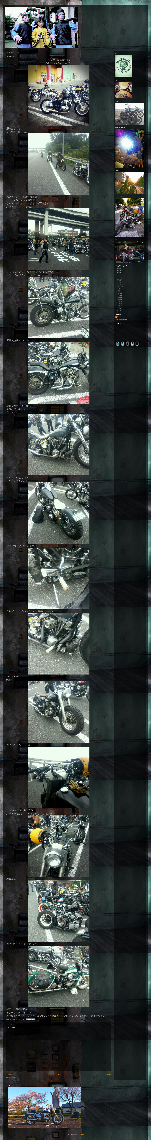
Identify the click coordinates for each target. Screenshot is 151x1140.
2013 (118, 277)
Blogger (82, 1134)
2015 (118, 272)
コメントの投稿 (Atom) (14, 1077)
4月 (119, 301)
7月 (119, 295)
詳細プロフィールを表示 (121, 319)
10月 (119, 285)
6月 (119, 297)
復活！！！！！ (121, 291)
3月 (119, 303)
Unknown (119, 316)
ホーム (58, 1074)
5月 (119, 299)
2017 (118, 268)
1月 (119, 308)
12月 (119, 280)
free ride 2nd (121, 286)
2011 (118, 310)
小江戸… (120, 288)
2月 (119, 305)
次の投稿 (9, 1074)
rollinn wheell (23, 12)
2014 (118, 275)
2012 (118, 279)
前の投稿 (108, 1074)
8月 (119, 293)
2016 (118, 270)
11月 (119, 283)
